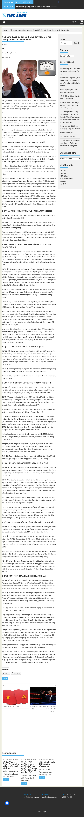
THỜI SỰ (5, 678)
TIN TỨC (63, 171)
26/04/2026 (8, 759)
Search (62, 40)
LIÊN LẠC (63, 184)
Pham (5, 45)
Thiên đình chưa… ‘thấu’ (15, 697)
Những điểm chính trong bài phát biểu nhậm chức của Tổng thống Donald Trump (43, 699)
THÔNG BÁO (64, 176)
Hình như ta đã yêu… (67, 133)
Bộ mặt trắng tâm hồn (67, 137)
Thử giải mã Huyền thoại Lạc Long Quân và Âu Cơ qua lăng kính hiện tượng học (70, 143)
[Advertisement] (29, 732)
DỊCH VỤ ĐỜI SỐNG (67, 179)
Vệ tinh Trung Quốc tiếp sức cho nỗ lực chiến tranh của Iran (70, 71)
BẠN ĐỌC (63, 181)
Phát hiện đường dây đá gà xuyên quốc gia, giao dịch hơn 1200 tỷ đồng (41, 6)
